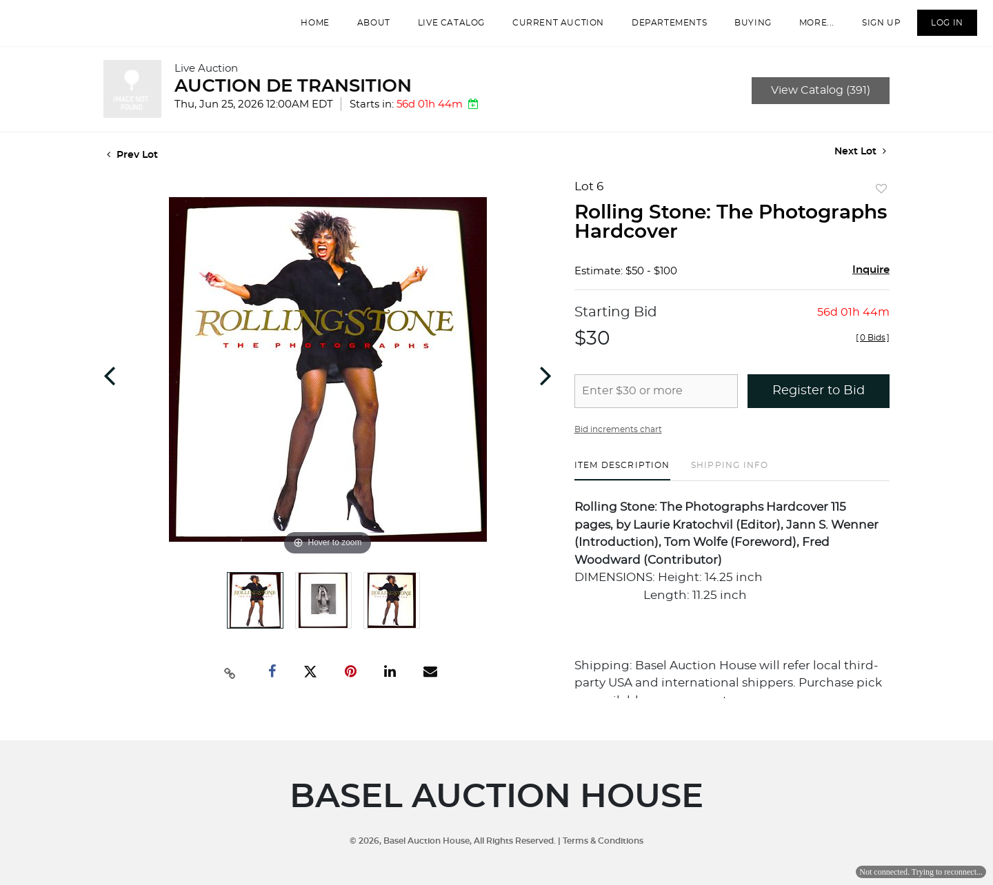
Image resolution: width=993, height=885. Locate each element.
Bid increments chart (618, 437)
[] (873, 345)
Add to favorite (881, 197)
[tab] (622, 478)
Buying (746, 27)
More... (810, 27)
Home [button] (309, 27)
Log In (941, 27)
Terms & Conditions (603, 841)
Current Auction (552, 27)
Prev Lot (132, 162)
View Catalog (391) (820, 97)
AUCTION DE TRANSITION (293, 94)
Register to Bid (818, 398)
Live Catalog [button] (445, 27)
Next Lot (860, 159)
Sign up (875, 27)
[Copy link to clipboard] (230, 679)
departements (663, 27)
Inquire (871, 277)
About (367, 27)
